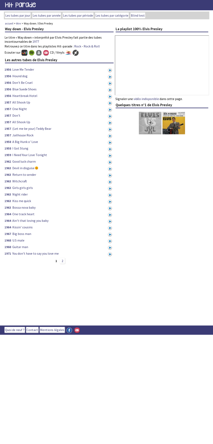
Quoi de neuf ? (14, 330)
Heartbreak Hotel (24, 96)
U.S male (18, 240)
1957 (8, 102)
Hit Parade (20, 5)
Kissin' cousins (22, 227)
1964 (8, 214)
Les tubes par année (47, 15)
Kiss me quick (21, 201)
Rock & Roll (92, 46)
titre (18, 23)
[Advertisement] (84, 294)
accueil (9, 23)
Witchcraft (19, 181)
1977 (35, 41)
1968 (8, 240)
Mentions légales (52, 330)
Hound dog (20, 76)
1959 (8, 155)
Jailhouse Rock (22, 135)
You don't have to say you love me (35, 253)
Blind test (138, 15)
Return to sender (24, 175)
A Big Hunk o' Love (25, 142)
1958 (8, 142)
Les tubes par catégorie (112, 15)
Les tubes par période (78, 15)
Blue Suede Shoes (24, 89)
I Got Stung (20, 148)
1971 (8, 253)
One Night (19, 109)
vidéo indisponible (146, 99)
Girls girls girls (22, 188)
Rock (77, 46)
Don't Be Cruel (22, 83)
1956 (8, 69)
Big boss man (21, 234)
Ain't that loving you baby (30, 221)
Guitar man (20, 247)
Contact (32, 330)
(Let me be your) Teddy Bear (31, 129)
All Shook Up (21, 102)
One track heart (23, 214)
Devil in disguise (23, 168)
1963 (8, 168)
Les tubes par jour (17, 15)
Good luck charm (24, 161)
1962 (8, 161)
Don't (16, 115)
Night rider (20, 194)
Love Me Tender (23, 69)
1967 (8, 234)
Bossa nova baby (24, 207)
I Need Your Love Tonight (29, 155)
